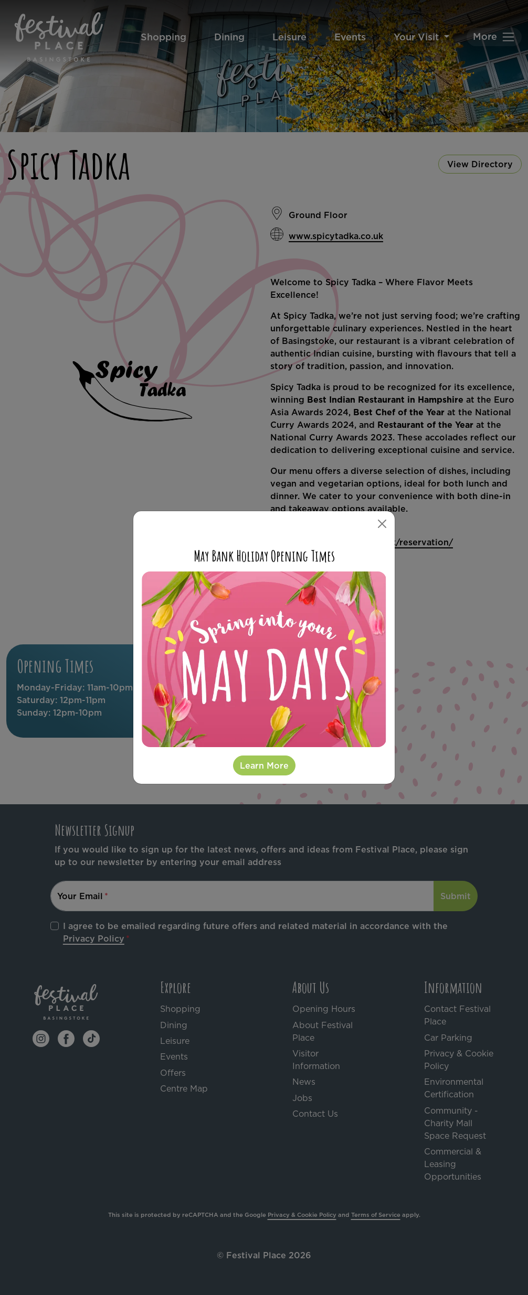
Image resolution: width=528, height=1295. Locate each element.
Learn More (264, 765)
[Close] (382, 523)
